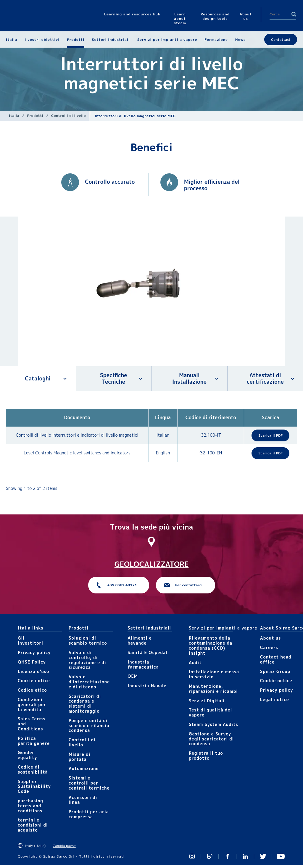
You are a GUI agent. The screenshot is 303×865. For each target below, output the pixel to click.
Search (293, 14)
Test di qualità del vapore (210, 712)
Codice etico (32, 690)
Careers (269, 647)
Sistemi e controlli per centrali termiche (89, 783)
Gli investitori (30, 640)
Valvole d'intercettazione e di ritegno (89, 682)
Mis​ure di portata (80, 756)
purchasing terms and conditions (30, 806)
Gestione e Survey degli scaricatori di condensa (211, 739)
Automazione (84, 768)
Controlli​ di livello (68, 115)
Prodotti (35, 115)
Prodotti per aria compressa (89, 814)
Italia (14, 115)
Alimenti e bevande (140, 640)
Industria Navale (147, 685)
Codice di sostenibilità (33, 769)
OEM (133, 676)
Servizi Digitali (207, 700)
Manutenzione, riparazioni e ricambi (213, 688)
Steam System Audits (213, 724)
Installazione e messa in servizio (214, 674)
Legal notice (274, 699)
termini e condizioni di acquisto (33, 825)
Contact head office (275, 659)
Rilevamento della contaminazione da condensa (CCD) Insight (210, 645)
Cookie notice (34, 680)
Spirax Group (275, 671)
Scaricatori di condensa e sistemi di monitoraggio (85, 703)
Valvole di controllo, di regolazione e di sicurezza (87, 660)
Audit (195, 662)
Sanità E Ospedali (148, 652)
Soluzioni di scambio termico (88, 640)
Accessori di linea (83, 800)
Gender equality (27, 755)
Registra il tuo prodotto (206, 755)
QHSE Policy (32, 662)
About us (270, 638)
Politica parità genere (34, 740)
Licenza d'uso (33, 671)
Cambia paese (64, 845)
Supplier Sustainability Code (34, 786)
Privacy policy (34, 652)
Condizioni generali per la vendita (32, 704)
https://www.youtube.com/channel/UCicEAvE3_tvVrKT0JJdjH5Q (280, 856)
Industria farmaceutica (143, 664)
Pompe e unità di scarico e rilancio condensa (89, 725)
